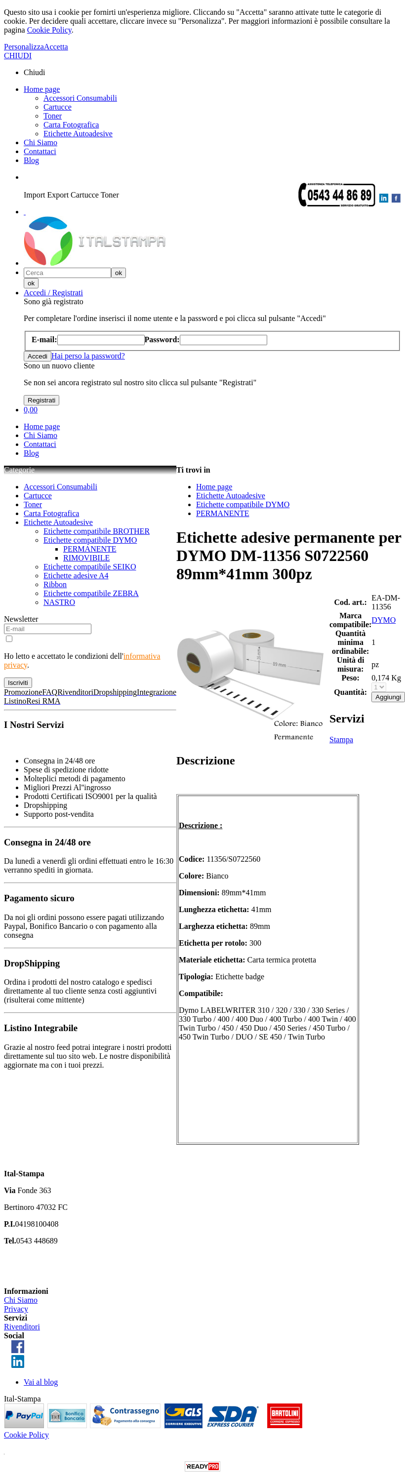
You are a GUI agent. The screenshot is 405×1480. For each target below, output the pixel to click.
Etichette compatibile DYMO (90, 540)
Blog (31, 160)
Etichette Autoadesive (78, 133)
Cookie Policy (49, 30)
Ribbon (55, 584)
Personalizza (24, 46)
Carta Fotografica (71, 124)
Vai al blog (41, 1382)
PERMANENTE (90, 549)
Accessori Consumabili (80, 98)
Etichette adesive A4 (76, 575)
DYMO (383, 620)
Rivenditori (22, 1326)
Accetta (56, 46)
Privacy (16, 1309)
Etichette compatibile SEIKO (89, 566)
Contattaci (40, 151)
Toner (52, 116)
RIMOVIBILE (86, 558)
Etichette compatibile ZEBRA (91, 593)
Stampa (341, 739)
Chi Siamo (40, 142)
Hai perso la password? (88, 356)
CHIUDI (18, 55)
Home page (42, 89)
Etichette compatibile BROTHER (96, 531)
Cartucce (57, 107)
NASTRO (59, 602)
